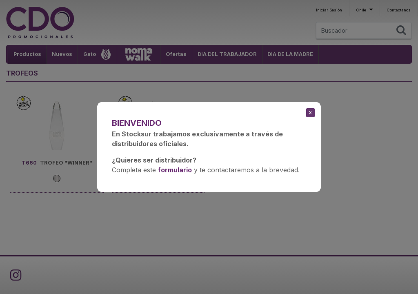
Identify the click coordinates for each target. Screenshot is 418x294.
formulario (175, 170)
